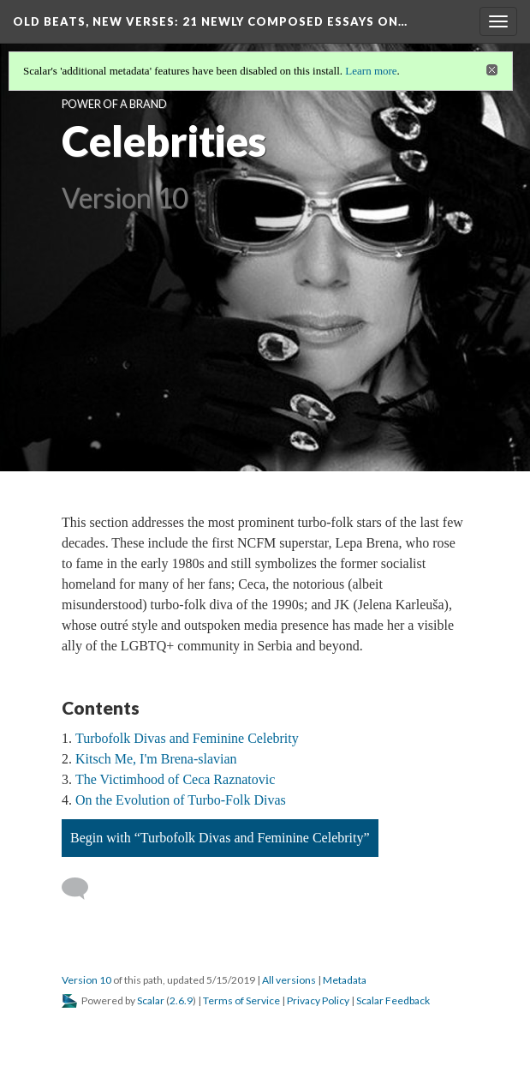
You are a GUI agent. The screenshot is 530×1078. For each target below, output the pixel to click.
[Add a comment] (83, 888)
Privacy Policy (318, 1000)
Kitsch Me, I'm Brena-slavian (156, 759)
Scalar (150, 1000)
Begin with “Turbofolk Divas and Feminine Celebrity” (220, 837)
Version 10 (86, 979)
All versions (289, 979)
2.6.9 (181, 1000)
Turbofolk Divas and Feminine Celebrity (187, 738)
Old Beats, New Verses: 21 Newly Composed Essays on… (210, 21)
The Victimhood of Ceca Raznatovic (175, 779)
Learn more (370, 70)
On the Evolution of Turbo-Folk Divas (180, 800)
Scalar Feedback (393, 1000)
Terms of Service (241, 1000)
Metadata (344, 979)
